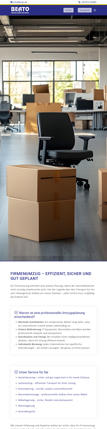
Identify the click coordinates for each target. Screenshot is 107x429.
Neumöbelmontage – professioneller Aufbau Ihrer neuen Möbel (52, 394)
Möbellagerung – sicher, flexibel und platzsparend (45, 400)
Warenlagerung (26, 405)
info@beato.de (20, 2)
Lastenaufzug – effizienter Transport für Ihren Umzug (47, 383)
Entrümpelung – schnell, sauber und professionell (45, 388)
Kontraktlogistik (26, 411)
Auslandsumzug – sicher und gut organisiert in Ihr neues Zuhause (54, 377)
